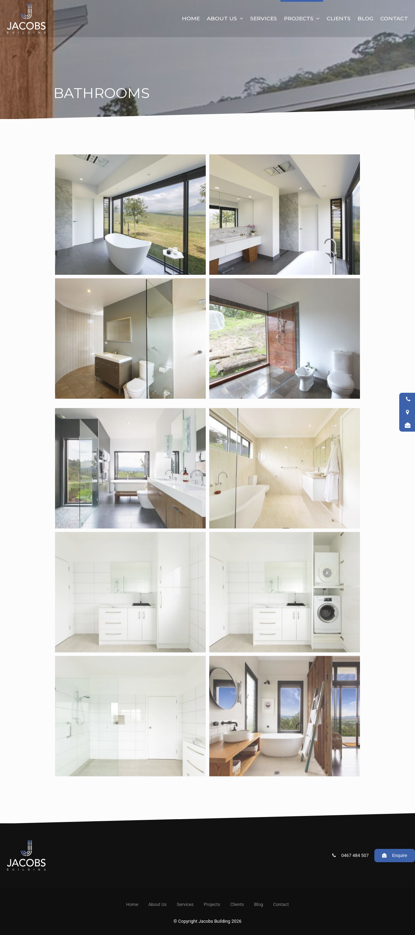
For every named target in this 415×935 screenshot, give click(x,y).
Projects (298, 18)
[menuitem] (132, 904)
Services (263, 18)
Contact (394, 18)
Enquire (399, 855)
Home (191, 18)
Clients (339, 18)
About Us (222, 18)
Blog (365, 18)
